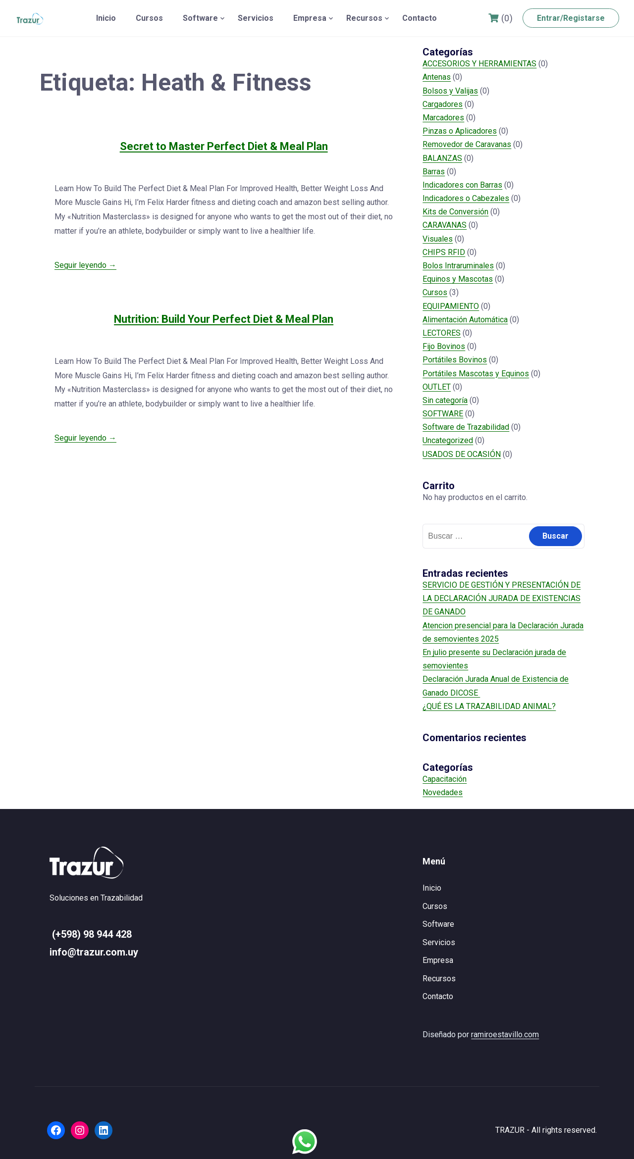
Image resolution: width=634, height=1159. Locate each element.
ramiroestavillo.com (505, 1034)
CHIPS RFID (444, 252)
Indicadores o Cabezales (466, 198)
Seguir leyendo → (85, 265)
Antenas (437, 77)
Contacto (419, 18)
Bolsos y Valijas (450, 91)
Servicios (255, 18)
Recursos (364, 18)
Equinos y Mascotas (458, 279)
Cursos (149, 18)
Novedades (443, 792)
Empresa (309, 18)
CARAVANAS (445, 225)
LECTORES (442, 333)
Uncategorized (448, 440)
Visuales (438, 239)
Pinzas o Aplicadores (460, 131)
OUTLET (437, 387)
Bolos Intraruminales (458, 265)
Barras (434, 171)
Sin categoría (445, 400)
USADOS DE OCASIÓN (462, 454)
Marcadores (443, 117)
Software (200, 18)
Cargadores (443, 104)
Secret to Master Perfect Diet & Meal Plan (224, 146)
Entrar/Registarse (571, 18)
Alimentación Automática (465, 319)
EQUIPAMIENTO (451, 306)
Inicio (106, 18)
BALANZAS (442, 158)
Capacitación (445, 779)
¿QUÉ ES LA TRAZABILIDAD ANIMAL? (489, 706)
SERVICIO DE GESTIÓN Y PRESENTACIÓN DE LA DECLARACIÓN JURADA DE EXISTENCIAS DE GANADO (502, 598)
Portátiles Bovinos (455, 359)
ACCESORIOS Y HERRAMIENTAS (479, 63)
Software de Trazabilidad (466, 427)
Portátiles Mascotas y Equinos (476, 373)
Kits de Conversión (455, 211)
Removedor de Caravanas (467, 144)
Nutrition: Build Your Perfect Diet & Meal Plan (223, 319)
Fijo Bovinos (444, 346)
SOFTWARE (443, 413)
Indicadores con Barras (462, 185)
